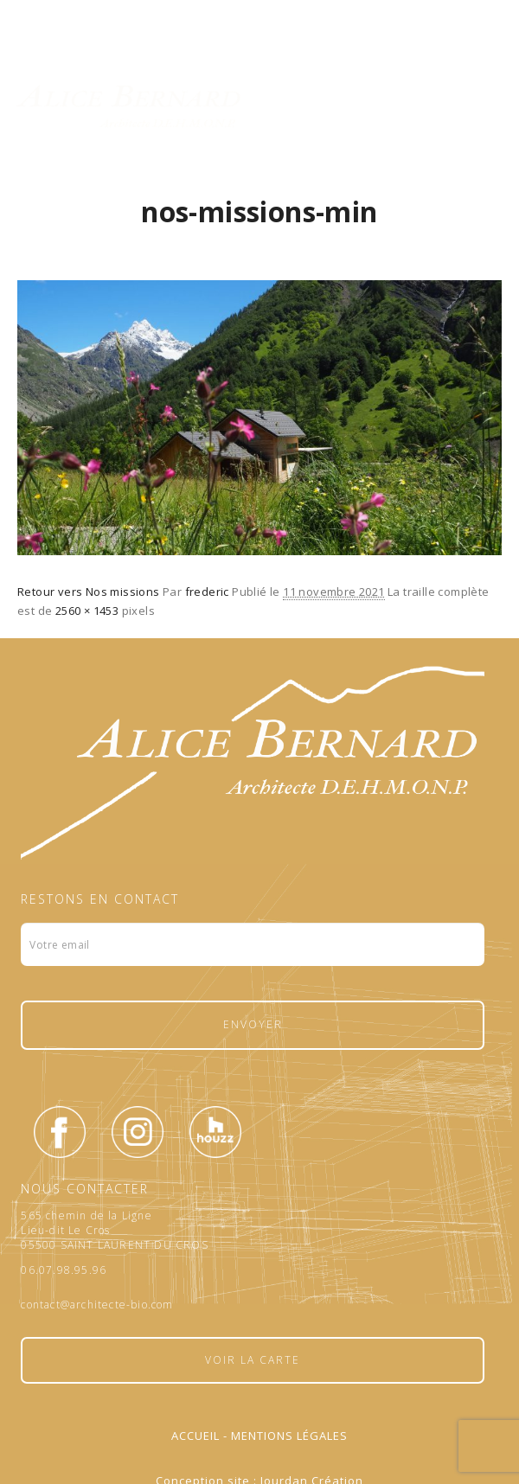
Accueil (195, 1435)
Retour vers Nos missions (88, 591)
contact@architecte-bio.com (97, 1305)
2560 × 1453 (87, 610)
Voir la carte (252, 1360)
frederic (207, 591)
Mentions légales (289, 1435)
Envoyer (253, 1024)
